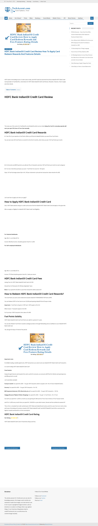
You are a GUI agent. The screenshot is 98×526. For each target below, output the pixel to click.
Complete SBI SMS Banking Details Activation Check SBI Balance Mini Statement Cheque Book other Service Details (13, 448)
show (18, 90)
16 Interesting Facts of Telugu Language (80, 48)
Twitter (43, 498)
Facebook (43, 496)
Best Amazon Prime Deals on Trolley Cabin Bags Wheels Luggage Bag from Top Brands (59, 448)
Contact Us (19, 524)
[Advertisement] (35, 68)
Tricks (25, 18)
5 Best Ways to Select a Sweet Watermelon (81, 66)
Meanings (29, 1)
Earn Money (36, 1)
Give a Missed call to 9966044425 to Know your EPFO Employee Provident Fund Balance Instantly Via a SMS (82, 42)
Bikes (31, 18)
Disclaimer (6, 524)
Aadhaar (80, 18)
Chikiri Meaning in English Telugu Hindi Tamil (81, 63)
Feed (41, 500)
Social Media (46, 18)
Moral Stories (71, 18)
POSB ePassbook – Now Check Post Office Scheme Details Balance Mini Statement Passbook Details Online (81, 34)
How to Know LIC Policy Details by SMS (80, 51)
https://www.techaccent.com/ (32, 524)
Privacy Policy (13, 524)
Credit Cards (8, 49)
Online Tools (43, 1)
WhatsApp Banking (21, 1)
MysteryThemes (48, 524)
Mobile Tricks (56, 18)
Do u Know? (18, 18)
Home (10, 18)
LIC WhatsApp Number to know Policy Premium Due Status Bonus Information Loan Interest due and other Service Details (82, 57)
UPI (64, 18)
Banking (37, 18)
